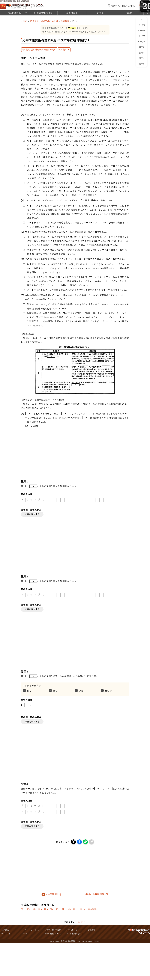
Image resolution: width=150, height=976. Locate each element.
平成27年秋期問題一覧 (97, 894)
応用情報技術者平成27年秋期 (44, 21)
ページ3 (141, 36)
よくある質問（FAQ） (75, 934)
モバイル (81, 922)
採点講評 (92, 909)
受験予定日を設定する (123, 6)
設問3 (141, 58)
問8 (63, 909)
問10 (75, 909)
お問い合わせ (71, 930)
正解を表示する (32, 514)
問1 (23, 909)
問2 (28, 909)
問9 (69, 909)
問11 (82, 909)
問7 (57, 909)
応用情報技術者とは (43, 12)
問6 (52, 909)
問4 (40, 909)
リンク (25, 934)
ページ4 (141, 42)
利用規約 (5, 930)
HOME (24, 21)
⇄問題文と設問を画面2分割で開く (39, 49)
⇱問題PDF (64, 49)
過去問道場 (71, 12)
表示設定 (91, 930)
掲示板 (100, 12)
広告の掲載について (53, 934)
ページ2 (141, 31)
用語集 (129, 12)
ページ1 (141, 25)
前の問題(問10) (53, 894)
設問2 (141, 53)
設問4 (141, 64)
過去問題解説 (14, 12)
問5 (46, 909)
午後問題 (65, 21)
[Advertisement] (70, 453)
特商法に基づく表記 (53, 930)
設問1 (141, 47)
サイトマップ (7, 934)
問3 (34, 909)
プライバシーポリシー (32, 930)
